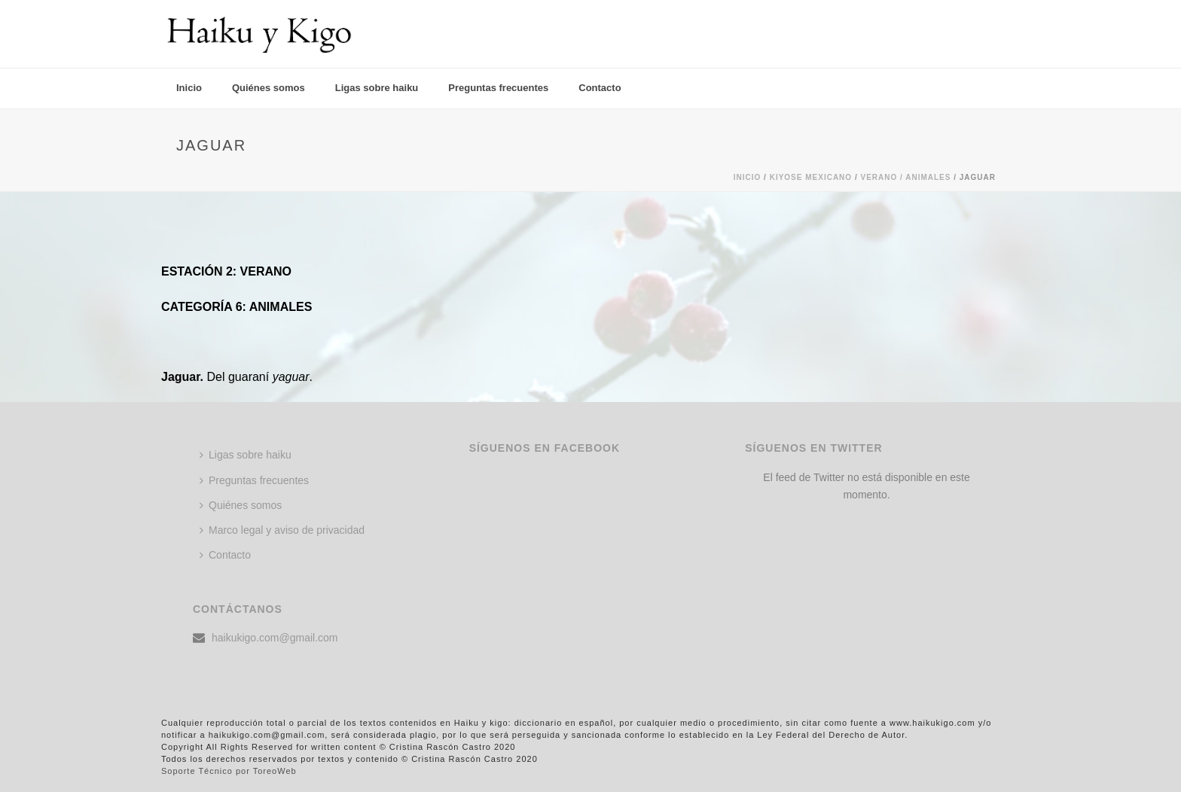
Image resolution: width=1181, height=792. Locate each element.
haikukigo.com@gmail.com (275, 638)
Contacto (599, 87)
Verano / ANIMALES (905, 177)
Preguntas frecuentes (498, 87)
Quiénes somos (268, 87)
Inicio (189, 87)
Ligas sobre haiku (377, 87)
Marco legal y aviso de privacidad (282, 530)
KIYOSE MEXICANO (811, 177)
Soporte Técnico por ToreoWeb (229, 770)
